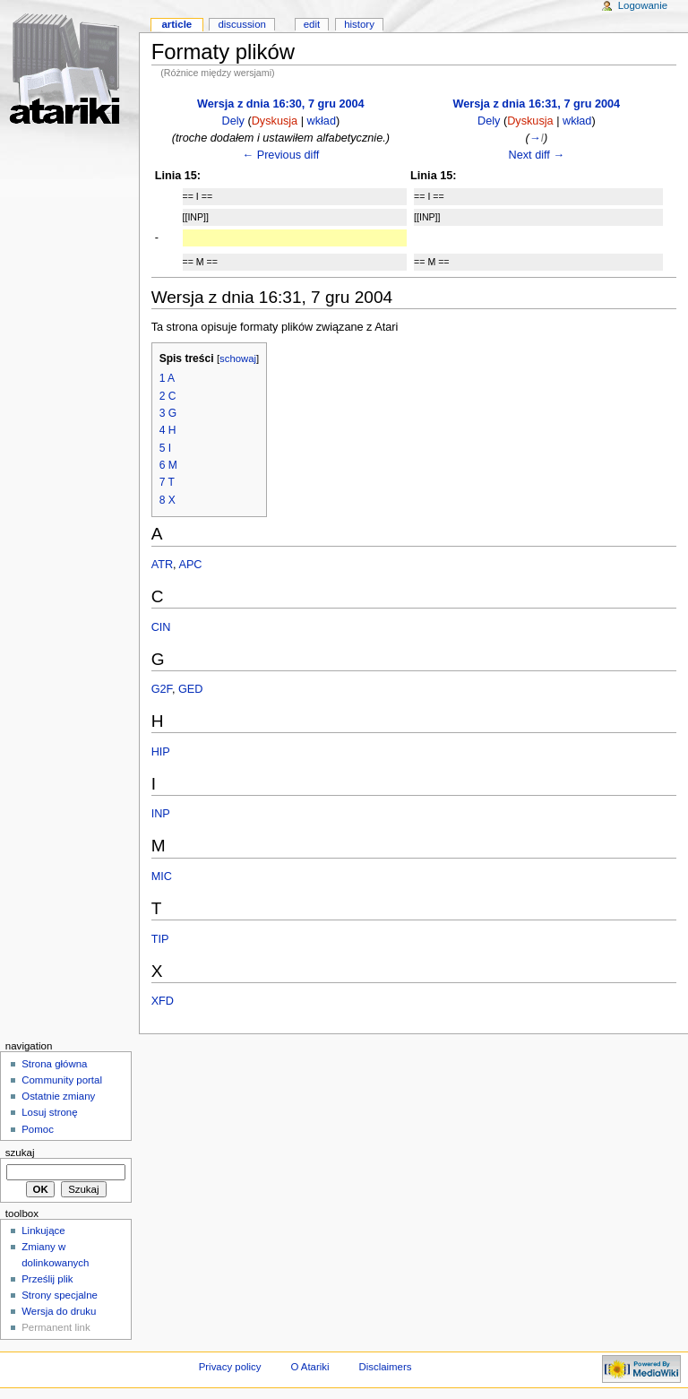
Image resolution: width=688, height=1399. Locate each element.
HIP (160, 752)
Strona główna (54, 1063)
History (359, 24)
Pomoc (38, 1129)
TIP (160, 939)
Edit (312, 24)
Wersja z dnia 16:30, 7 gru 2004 (281, 104)
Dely (233, 121)
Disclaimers (384, 1366)
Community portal (62, 1080)
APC (190, 564)
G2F (161, 689)
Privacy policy (230, 1366)
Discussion (241, 24)
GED (190, 689)
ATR (162, 564)
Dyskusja (274, 121)
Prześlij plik (47, 1279)
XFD (162, 1001)
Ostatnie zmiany (58, 1096)
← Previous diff (280, 155)
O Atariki (309, 1366)
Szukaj (20, 1152)
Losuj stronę (49, 1112)
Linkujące (43, 1230)
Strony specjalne (60, 1295)
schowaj (237, 358)
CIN (161, 627)
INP (160, 813)
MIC (161, 876)
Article (176, 24)
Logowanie (642, 5)
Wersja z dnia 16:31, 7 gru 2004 (537, 104)
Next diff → (537, 155)
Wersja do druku (59, 1311)
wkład (321, 121)
